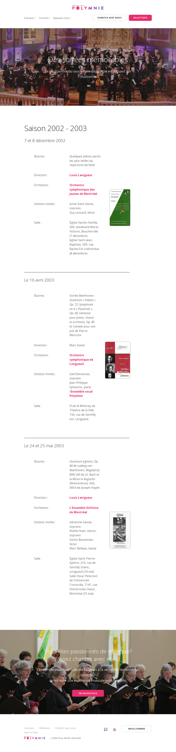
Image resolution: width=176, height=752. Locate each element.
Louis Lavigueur (81, 175)
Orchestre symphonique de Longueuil (81, 359)
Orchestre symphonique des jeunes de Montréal (83, 189)
